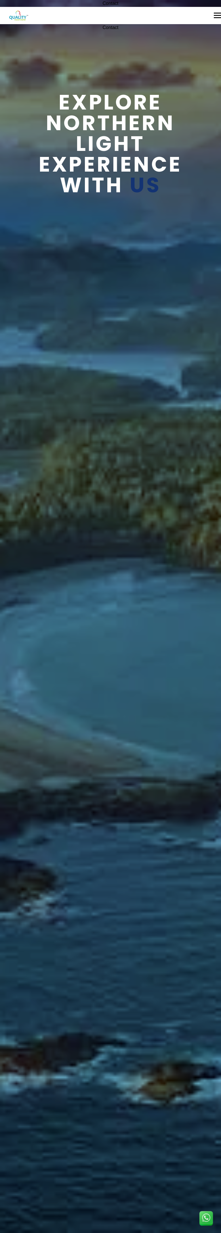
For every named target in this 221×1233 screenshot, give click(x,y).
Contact (110, 3)
